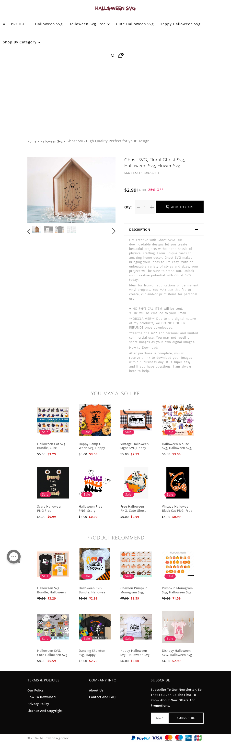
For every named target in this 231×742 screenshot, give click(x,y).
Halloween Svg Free (89, 24)
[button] (29, 231)
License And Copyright (45, 711)
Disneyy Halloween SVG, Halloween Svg (177, 653)
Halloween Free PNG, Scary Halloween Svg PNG (93, 510)
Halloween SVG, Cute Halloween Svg (52, 653)
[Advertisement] (115, 97)
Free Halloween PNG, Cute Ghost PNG (133, 510)
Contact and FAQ (102, 697)
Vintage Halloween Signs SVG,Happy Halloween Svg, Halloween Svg (134, 450)
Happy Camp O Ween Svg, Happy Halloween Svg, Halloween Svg (92, 450)
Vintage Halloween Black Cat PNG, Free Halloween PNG (177, 510)
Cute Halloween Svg (135, 24)
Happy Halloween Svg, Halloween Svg (135, 653)
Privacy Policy (38, 704)
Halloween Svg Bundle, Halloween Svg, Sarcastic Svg (51, 592)
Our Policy (35, 690)
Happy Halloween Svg (180, 24)
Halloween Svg (49, 24)
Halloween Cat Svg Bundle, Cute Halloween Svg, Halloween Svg (51, 450)
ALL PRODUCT (16, 24)
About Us (96, 690)
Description (165, 230)
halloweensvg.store (54, 738)
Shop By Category (22, 42)
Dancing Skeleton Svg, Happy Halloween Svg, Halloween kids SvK (93, 657)
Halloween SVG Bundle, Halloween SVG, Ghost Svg (93, 592)
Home (31, 141)
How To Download (41, 697)
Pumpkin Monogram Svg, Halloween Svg (177, 590)
